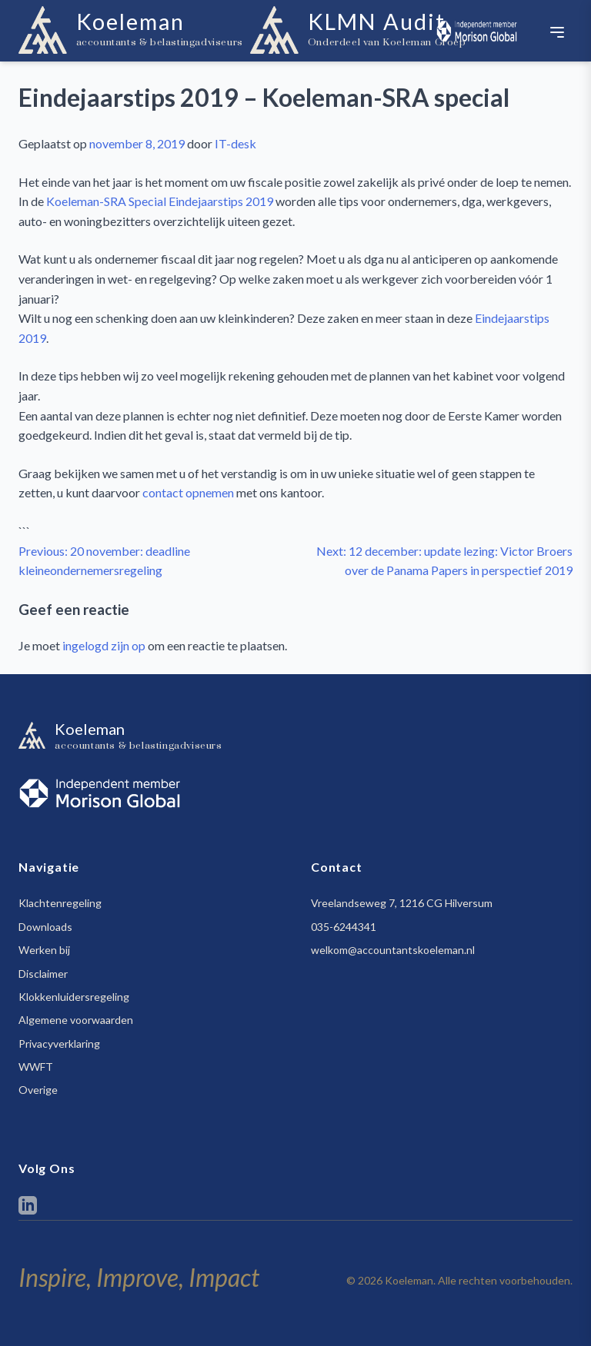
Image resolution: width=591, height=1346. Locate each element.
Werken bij (44, 949)
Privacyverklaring (59, 1043)
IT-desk (235, 143)
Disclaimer (43, 973)
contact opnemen (188, 492)
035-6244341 (343, 926)
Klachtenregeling (60, 902)
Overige (38, 1089)
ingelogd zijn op (103, 645)
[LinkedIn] (27, 1208)
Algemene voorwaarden (75, 1019)
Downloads (45, 926)
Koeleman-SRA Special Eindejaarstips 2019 (159, 201)
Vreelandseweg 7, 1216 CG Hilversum (401, 902)
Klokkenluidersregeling (73, 996)
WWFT (35, 1066)
